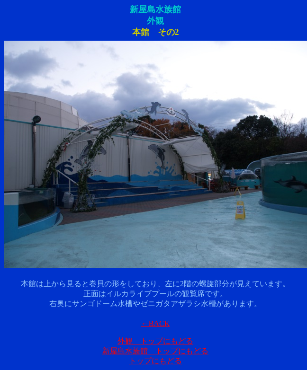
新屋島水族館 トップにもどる (155, 351)
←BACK (155, 323)
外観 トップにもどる (155, 341)
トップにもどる (155, 361)
